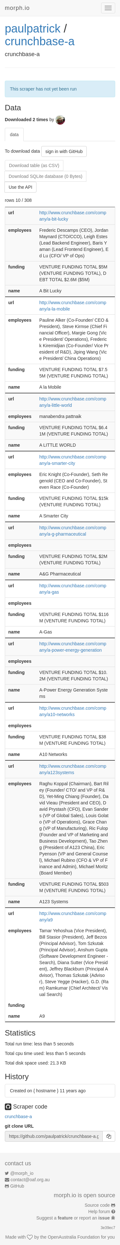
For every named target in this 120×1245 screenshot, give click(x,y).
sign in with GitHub (64, 151)
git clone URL (19, 1126)
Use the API (20, 187)
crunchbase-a (40, 41)
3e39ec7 (107, 1228)
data (14, 134)
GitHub (17, 1186)
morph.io (17, 8)
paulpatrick (32, 28)
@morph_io (22, 1173)
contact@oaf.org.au (30, 1179)
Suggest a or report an (73, 1217)
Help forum (99, 1211)
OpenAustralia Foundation (74, 1237)
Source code (97, 1205)
